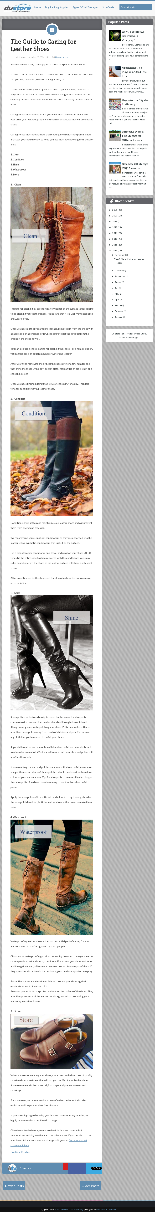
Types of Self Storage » (85, 7)
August (118, 282)
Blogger (135, 337)
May (117, 294)
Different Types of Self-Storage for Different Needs (133, 136)
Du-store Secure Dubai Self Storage (69, 1209)
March (118, 305)
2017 (115, 233)
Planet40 (112, 1209)
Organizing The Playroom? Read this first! (134, 72)
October (119, 270)
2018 (115, 227)
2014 (115, 250)
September (120, 276)
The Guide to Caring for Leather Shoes (43, 45)
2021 (115, 210)
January (119, 317)
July (117, 288)
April (117, 299)
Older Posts (90, 1186)
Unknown (25, 1168)
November (120, 255)
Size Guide (108, 7)
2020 (115, 215)
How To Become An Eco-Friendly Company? (133, 36)
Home (37, 7)
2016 (115, 239)
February (119, 311)
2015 (115, 244)
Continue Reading (20, 1151)
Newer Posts (14, 1186)
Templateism (101, 1209)
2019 (115, 221)
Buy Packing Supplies (57, 7)
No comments (61, 57)
